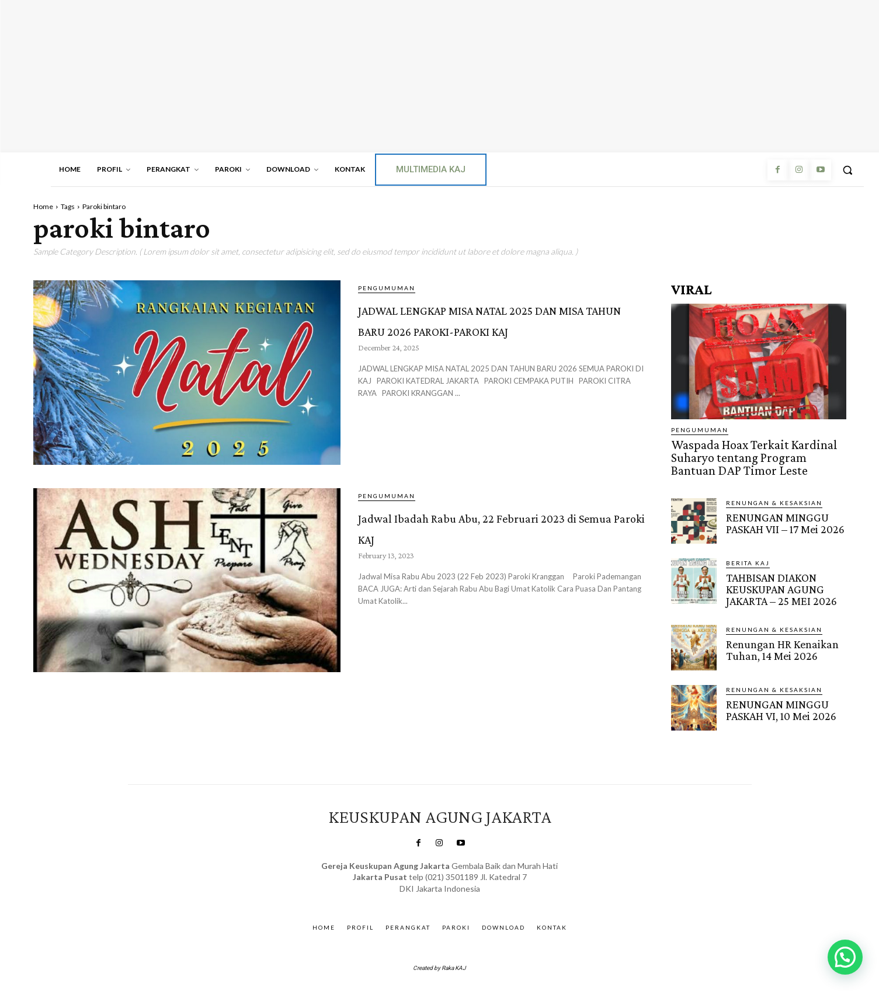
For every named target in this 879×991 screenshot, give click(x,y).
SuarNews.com (422, 893)
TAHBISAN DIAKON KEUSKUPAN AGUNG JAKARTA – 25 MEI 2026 (779, 583)
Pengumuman (386, 287)
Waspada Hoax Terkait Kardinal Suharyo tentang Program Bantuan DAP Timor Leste (753, 455)
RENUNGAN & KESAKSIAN (774, 497)
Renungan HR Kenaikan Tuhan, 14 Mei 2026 (781, 642)
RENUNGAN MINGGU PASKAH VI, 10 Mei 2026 (780, 702)
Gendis (471, 893)
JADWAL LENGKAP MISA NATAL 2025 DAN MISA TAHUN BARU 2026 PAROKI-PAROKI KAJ (503, 338)
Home (43, 206)
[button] (847, 170)
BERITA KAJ (748, 557)
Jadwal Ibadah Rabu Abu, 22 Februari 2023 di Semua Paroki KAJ (497, 536)
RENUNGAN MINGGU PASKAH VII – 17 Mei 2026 (784, 517)
